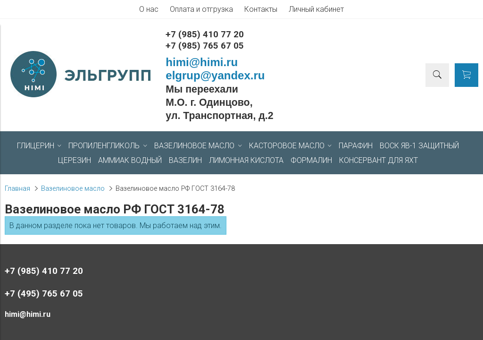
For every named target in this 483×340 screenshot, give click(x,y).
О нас (148, 9)
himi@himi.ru (202, 62)
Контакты (260, 9)
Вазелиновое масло (73, 189)
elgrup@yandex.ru (215, 75)
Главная (17, 189)
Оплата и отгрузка (201, 9)
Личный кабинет (316, 9)
